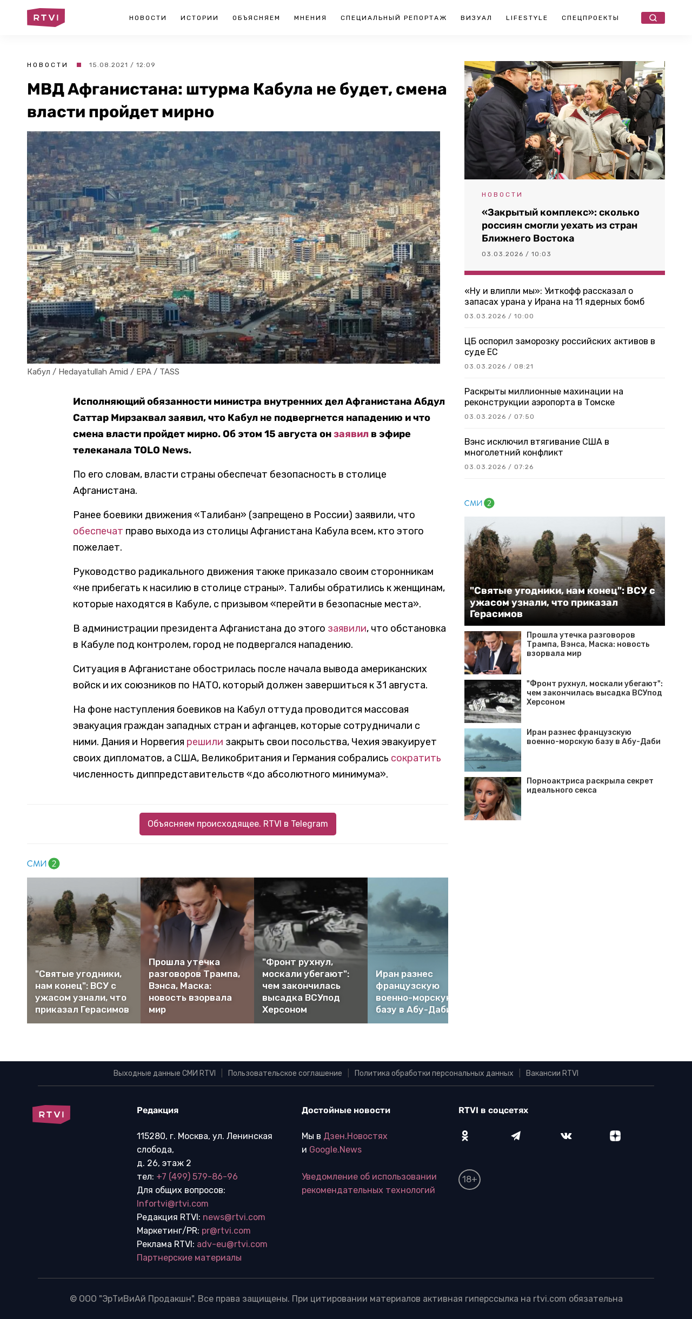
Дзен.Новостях (355, 1136)
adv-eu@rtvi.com (232, 1244)
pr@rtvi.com (226, 1231)
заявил (351, 434)
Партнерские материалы (189, 1258)
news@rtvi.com (234, 1217)
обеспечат (98, 531)
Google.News (335, 1149)
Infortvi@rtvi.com (173, 1204)
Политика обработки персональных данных (434, 1073)
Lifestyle (527, 18)
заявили (347, 628)
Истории (200, 18)
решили (205, 742)
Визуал (477, 18)
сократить (416, 758)
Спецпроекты (591, 18)
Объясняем (256, 18)
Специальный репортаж (394, 18)
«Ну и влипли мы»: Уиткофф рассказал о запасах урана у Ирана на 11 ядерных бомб (554, 296)
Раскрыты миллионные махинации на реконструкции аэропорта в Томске (543, 396)
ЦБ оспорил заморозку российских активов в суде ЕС (559, 346)
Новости (148, 18)
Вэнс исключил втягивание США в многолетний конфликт (536, 447)
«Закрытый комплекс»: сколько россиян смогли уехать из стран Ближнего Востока (561, 225)
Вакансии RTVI (552, 1073)
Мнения (310, 18)
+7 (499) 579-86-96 (197, 1176)
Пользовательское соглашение (285, 1073)
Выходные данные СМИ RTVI (165, 1073)
